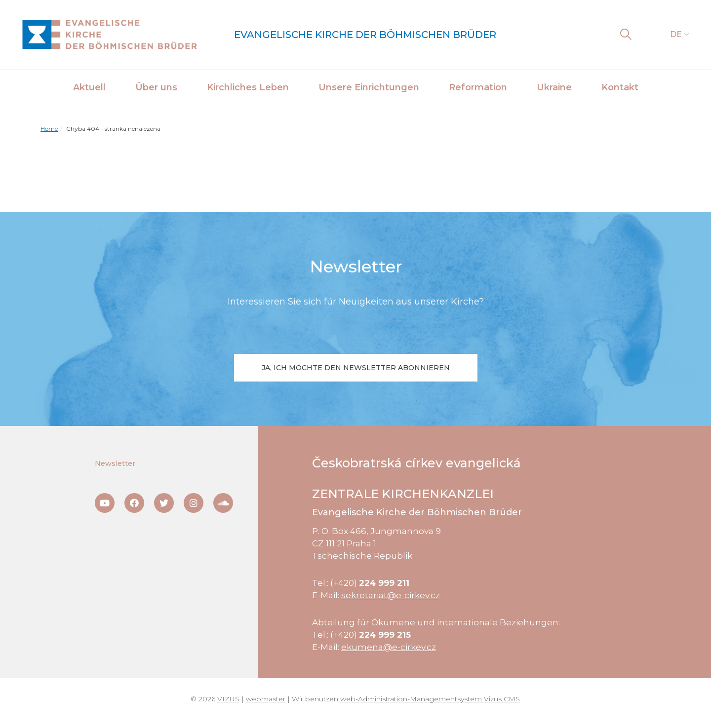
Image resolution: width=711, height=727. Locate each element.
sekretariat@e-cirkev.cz (390, 595)
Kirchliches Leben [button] (248, 87)
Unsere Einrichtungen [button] (368, 87)
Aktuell (89, 87)
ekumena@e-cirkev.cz (388, 647)
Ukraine (554, 87)
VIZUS (228, 698)
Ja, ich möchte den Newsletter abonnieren (356, 367)
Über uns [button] (156, 87)
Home (49, 128)
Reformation (478, 87)
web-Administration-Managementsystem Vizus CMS (430, 698)
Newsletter (115, 463)
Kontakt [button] (619, 87)
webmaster (265, 698)
